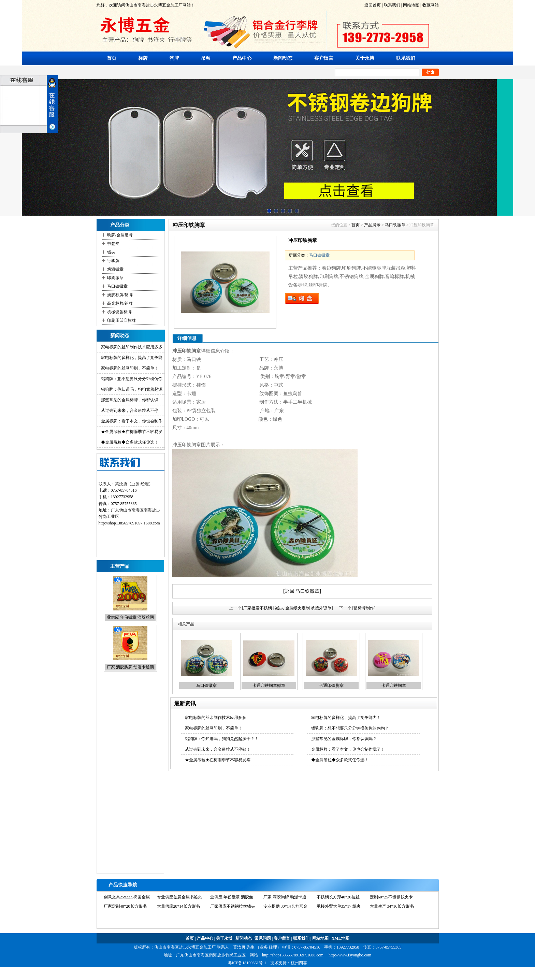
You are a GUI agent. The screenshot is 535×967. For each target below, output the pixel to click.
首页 (111, 58)
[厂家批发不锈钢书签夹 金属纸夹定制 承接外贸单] (287, 608)
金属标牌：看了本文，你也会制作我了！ (348, 749)
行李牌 (113, 260)
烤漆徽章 (115, 269)
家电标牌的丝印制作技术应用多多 (131, 347)
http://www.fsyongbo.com (350, 955)
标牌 (143, 58)
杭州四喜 (299, 963)
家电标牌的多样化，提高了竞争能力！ (346, 717)
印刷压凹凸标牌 (121, 320)
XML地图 (340, 938)
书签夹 (113, 243)
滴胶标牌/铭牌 (120, 294)
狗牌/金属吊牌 (120, 235)
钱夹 (111, 252)
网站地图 (411, 5)
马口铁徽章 (117, 286)
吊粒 (206, 58)
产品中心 (241, 58)
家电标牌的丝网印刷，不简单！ (129, 368)
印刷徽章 (115, 277)
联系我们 (391, 5)
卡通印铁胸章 (331, 685)
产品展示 (372, 224)
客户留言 (323, 58)
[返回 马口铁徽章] (302, 591)
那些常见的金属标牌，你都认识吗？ (344, 738)
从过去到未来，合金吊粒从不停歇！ (217, 749)
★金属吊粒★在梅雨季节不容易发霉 (217, 759)
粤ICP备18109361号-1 (247, 963)
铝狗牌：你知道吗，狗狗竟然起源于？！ (222, 738)
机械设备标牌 (119, 311)
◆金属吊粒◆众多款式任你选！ (129, 442)
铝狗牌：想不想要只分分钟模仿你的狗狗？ (350, 728)
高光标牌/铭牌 (120, 303)
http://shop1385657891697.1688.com (292, 955)
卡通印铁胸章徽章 (268, 685)
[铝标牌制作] (364, 608)
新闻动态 (282, 58)
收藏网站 (430, 5)
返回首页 (372, 5)
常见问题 (263, 938)
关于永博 (364, 58)
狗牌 (174, 58)
